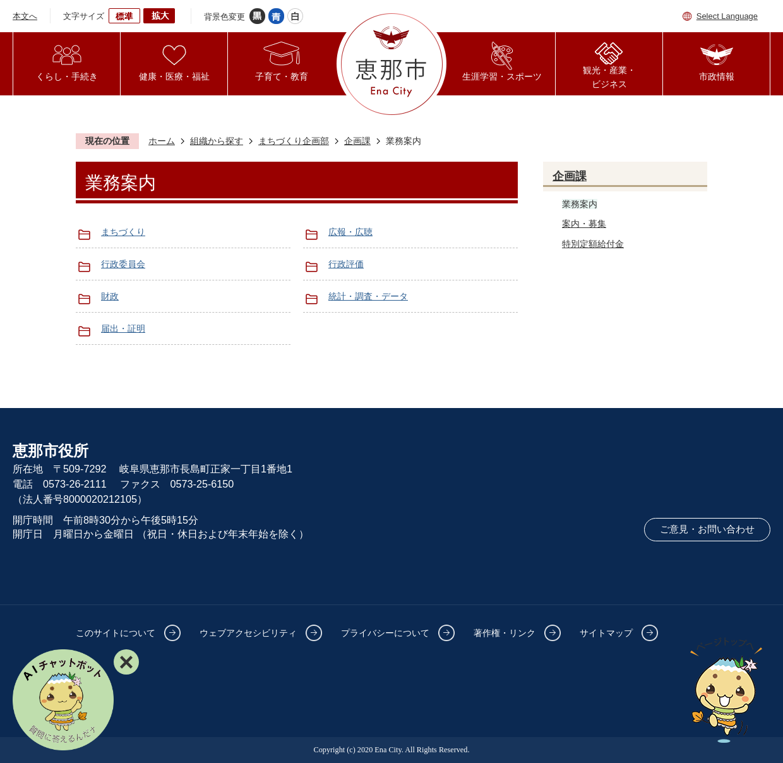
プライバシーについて (385, 633)
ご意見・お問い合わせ (707, 529)
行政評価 (346, 264)
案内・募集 (584, 224)
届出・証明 (123, 328)
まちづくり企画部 (293, 141)
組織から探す (216, 141)
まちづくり (123, 232)
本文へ (25, 16)
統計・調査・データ (368, 296)
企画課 (357, 141)
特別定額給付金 (593, 244)
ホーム (161, 141)
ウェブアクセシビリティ (248, 633)
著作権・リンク (504, 633)
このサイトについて (115, 633)
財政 (110, 296)
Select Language (727, 16)
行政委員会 (123, 264)
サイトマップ (606, 633)
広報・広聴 (350, 232)
